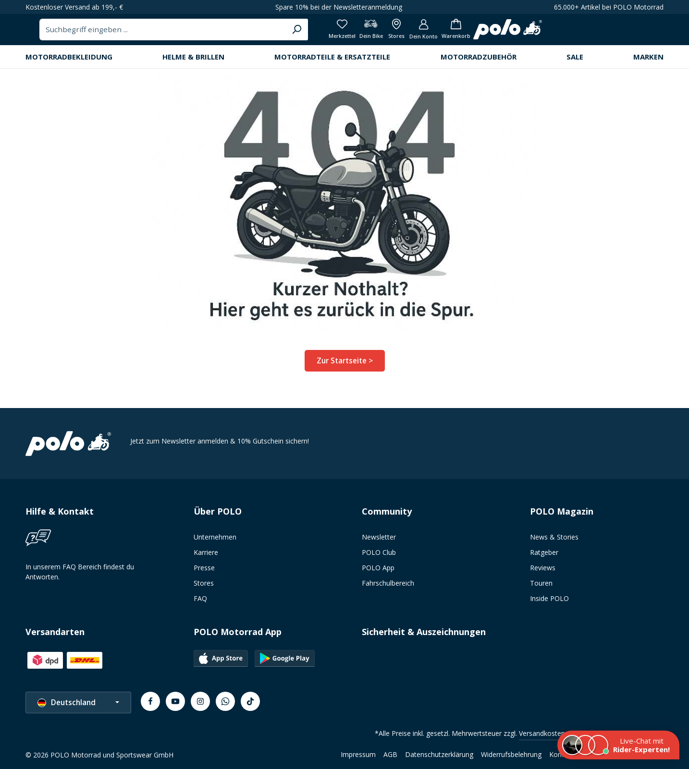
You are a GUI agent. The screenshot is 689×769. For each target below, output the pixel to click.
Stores (204, 586)
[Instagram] (200, 705)
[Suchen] (465, 33)
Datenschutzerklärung (439, 758)
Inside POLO (549, 602)
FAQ (200, 602)
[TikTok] (250, 705)
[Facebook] (150, 705)
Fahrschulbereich (388, 586)
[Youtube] (175, 705)
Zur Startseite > (344, 367)
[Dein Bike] (551, 33)
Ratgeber (544, 556)
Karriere (206, 556)
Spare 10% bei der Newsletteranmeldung (338, 7)
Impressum (358, 758)
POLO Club (379, 556)
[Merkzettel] (519, 33)
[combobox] (332, 33)
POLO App (378, 571)
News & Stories (554, 540)
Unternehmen (215, 540)
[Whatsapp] (225, 705)
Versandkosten (542, 737)
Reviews (542, 571)
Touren (541, 586)
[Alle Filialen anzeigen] (580, 33)
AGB (390, 758)
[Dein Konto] (611, 33)
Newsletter (379, 540)
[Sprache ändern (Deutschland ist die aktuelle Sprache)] (78, 706)
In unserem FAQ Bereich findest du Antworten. (79, 575)
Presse (204, 571)
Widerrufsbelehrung (511, 758)
